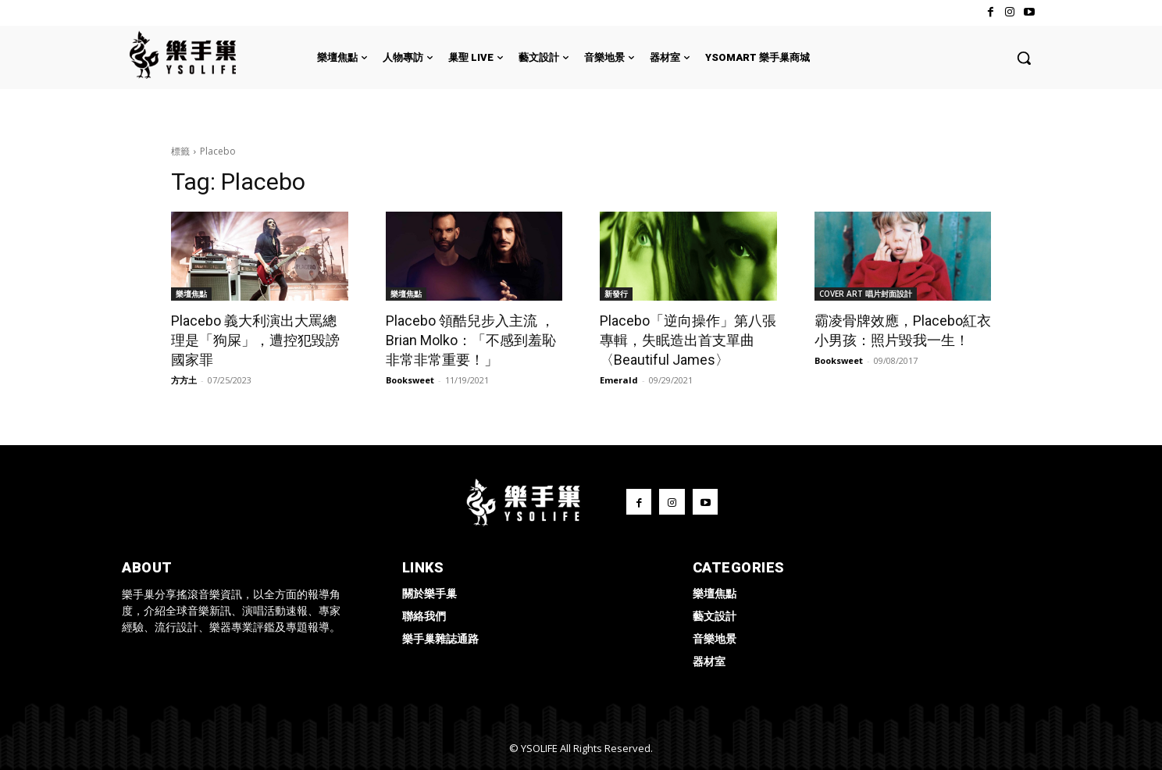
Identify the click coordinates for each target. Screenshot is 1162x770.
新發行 (616, 293)
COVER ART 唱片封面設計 (865, 293)
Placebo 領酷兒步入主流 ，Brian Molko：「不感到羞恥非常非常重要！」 (471, 340)
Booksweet (410, 380)
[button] (1023, 57)
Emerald (619, 380)
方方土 (184, 380)
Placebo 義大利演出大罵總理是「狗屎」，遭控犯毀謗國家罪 (255, 340)
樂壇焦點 (191, 293)
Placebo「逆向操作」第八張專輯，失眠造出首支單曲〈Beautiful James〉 (688, 340)
